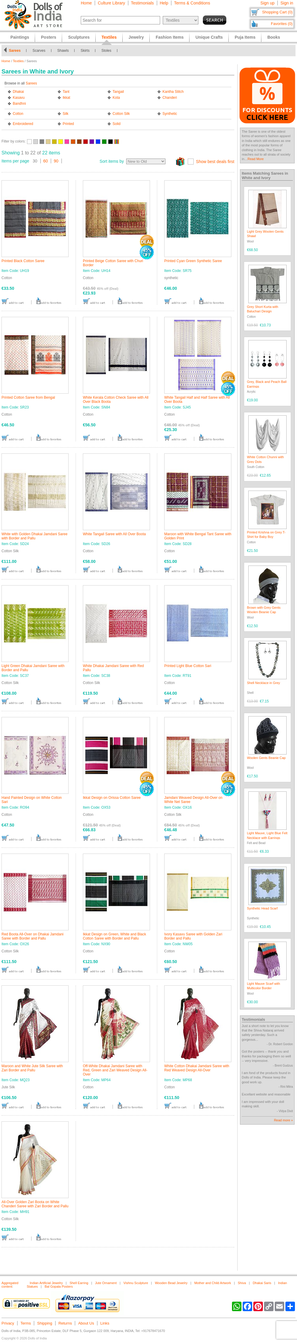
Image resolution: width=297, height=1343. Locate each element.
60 (45, 161)
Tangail (118, 92)
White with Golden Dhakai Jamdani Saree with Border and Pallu (34, 536)
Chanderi (169, 98)
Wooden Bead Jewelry (171, 1283)
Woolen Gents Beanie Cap (266, 758)
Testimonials (142, 3)
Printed (68, 124)
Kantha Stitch (173, 92)
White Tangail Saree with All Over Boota (114, 534)
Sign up (267, 3)
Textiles (18, 61)
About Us (86, 1323)
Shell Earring (78, 1283)
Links (104, 1323)
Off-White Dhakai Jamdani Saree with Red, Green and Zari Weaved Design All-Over (115, 1070)
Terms (25, 1323)
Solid (117, 124)
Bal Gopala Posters (59, 1286)
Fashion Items (170, 37)
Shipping (44, 1323)
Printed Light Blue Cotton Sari (187, 666)
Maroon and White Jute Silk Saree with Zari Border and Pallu (32, 1068)
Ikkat (66, 98)
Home (86, 3)
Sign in (286, 3)
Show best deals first (215, 161)
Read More (256, 159)
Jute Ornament (106, 1283)
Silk (65, 114)
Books (273, 37)
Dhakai (18, 92)
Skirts (84, 50)
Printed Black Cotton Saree (23, 261)
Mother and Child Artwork (212, 1283)
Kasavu (19, 98)
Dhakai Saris (262, 1283)
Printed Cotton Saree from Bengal (28, 397)
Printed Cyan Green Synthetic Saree (193, 261)
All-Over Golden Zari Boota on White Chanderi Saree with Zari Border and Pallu (34, 1204)
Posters (48, 37)
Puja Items (245, 37)
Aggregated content (9, 1284)
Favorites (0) (282, 23)
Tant (66, 92)
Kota (116, 98)
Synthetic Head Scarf (262, 908)
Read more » (283, 1120)
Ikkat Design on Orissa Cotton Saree (112, 798)
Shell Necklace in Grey (263, 683)
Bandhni (19, 103)
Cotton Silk (121, 114)
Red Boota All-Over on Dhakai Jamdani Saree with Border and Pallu (32, 936)
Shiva (242, 1283)
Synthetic (169, 114)
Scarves (38, 50)
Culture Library (111, 3)
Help (164, 3)
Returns (65, 1323)
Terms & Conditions (192, 3)
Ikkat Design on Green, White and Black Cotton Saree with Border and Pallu (114, 936)
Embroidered (23, 124)
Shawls (63, 50)
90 (56, 161)
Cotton (18, 114)
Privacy (7, 1323)
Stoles (106, 50)
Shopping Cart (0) (277, 12)
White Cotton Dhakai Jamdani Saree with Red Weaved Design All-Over (196, 1068)
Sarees (14, 50)
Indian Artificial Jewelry (46, 1283)
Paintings (19, 37)
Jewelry (136, 37)
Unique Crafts (209, 37)
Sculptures (78, 37)
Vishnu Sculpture (136, 1283)
